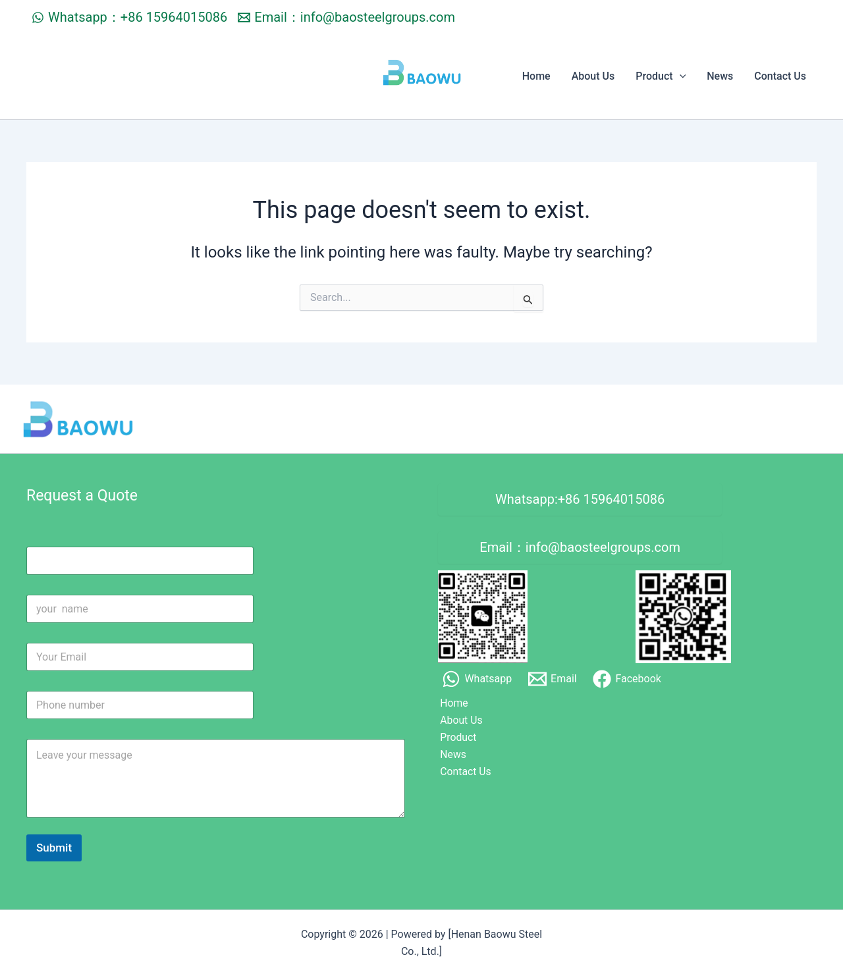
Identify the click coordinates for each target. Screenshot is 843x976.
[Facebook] (627, 680)
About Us (593, 76)
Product (661, 76)
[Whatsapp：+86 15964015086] (129, 17)
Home (536, 76)
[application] (679, 76)
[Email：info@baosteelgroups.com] (346, 17)
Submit (54, 847)
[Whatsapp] (477, 680)
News (720, 76)
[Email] (552, 680)
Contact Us (780, 76)
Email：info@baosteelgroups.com (579, 548)
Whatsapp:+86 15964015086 (580, 500)
